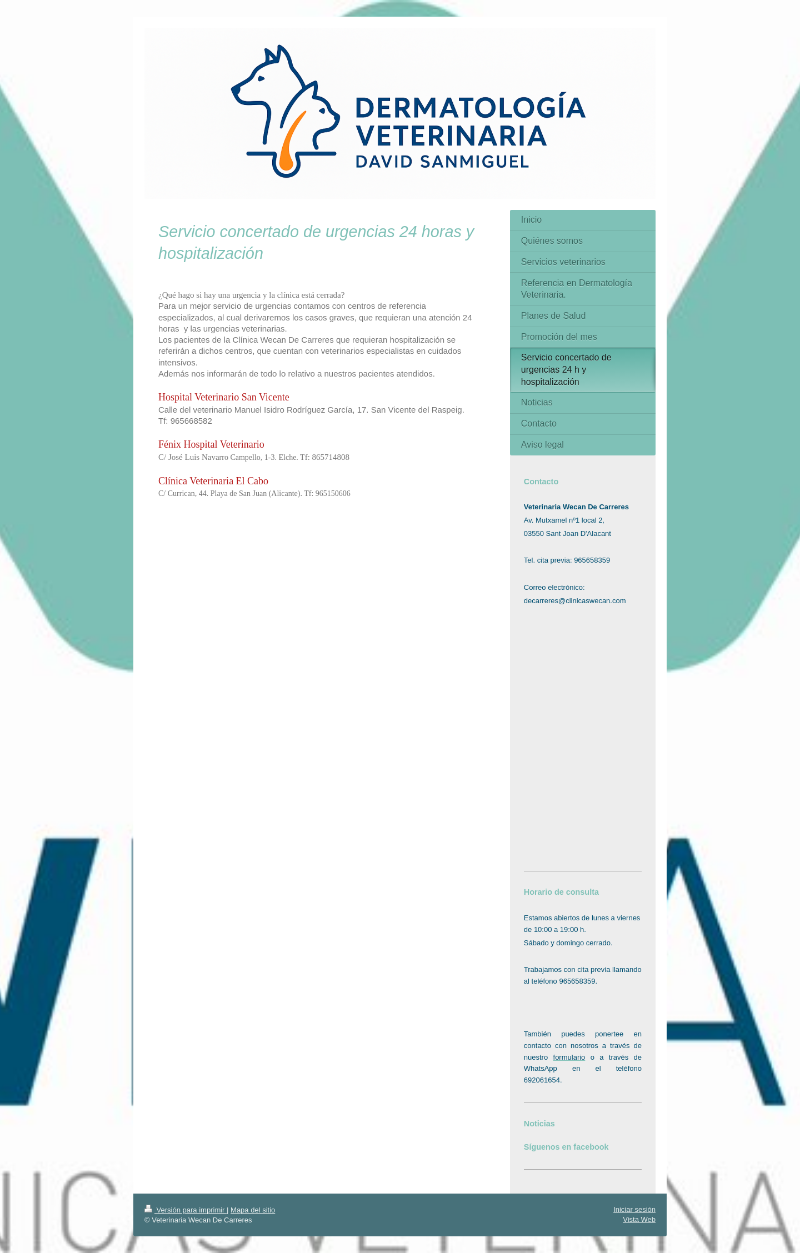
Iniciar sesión (634, 1209)
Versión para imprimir (185, 1210)
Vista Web (639, 1219)
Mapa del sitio (253, 1210)
